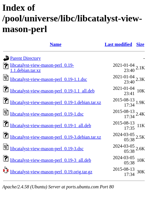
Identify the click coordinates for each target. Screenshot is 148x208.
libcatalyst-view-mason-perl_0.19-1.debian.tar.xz (55, 102)
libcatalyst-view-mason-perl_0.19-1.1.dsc (48, 79)
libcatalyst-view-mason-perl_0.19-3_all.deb (50, 160)
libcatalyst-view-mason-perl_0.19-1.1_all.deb (52, 90)
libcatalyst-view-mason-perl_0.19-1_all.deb (50, 125)
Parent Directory (25, 58)
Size (140, 44)
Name (55, 44)
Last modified (118, 44)
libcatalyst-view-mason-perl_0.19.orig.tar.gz (51, 171)
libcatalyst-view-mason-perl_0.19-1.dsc (47, 114)
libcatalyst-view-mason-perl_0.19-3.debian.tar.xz (55, 137)
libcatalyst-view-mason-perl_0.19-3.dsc (47, 148)
